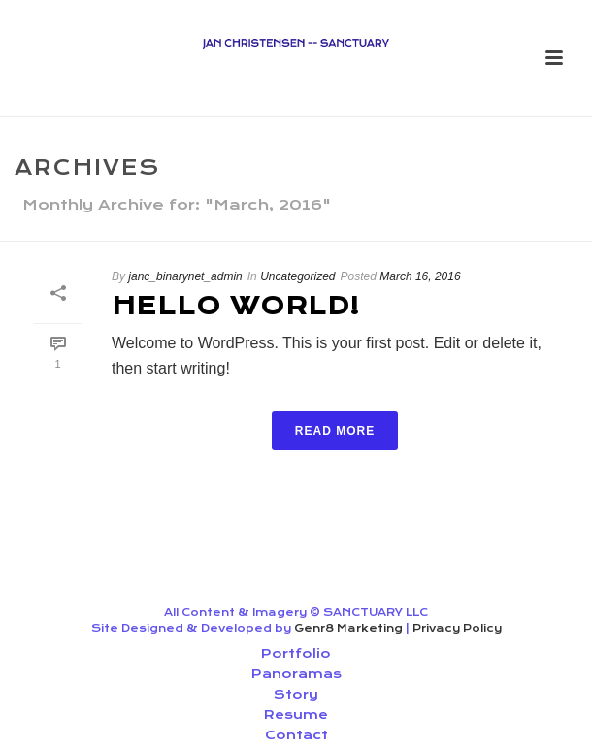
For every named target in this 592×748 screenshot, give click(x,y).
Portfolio (296, 653)
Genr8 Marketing (348, 628)
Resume (296, 714)
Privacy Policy (457, 628)
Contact (296, 735)
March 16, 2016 (419, 276)
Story (296, 694)
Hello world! (236, 305)
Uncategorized (297, 276)
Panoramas (296, 674)
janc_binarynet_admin (185, 276)
